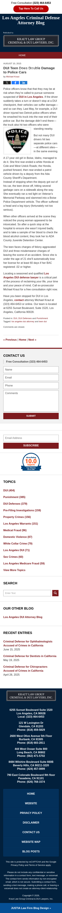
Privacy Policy (31, 813)
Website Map (31, 841)
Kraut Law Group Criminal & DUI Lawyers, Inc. (31, 899)
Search (55, 593)
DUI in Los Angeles (31, 96)
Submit (31, 415)
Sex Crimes (13, 556)
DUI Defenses (25, 318)
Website (24, 62)
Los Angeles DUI (16, 550)
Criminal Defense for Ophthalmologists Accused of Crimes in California (27, 643)
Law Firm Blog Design (30, 908)
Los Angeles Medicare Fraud (24, 563)
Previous (10, 339)
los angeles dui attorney (23, 321)
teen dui (43, 321)
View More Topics (14, 570)
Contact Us (26, 75)
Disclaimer (31, 822)
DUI (15, 318)
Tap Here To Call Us (31, 8)
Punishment (42, 318)
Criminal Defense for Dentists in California (29, 656)
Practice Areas (29, 68)
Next (32, 339)
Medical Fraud (14, 530)
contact (19, 300)
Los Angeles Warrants (20, 523)
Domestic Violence (17, 537)
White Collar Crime (17, 543)
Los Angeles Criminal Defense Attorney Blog (31, 39)
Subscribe (31, 445)
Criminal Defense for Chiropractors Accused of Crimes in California (25, 668)
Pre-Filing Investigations (22, 510)
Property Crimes (17, 517)
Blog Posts (31, 851)
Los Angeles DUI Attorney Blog (22, 617)
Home (22, 55)
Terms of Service (37, 865)
